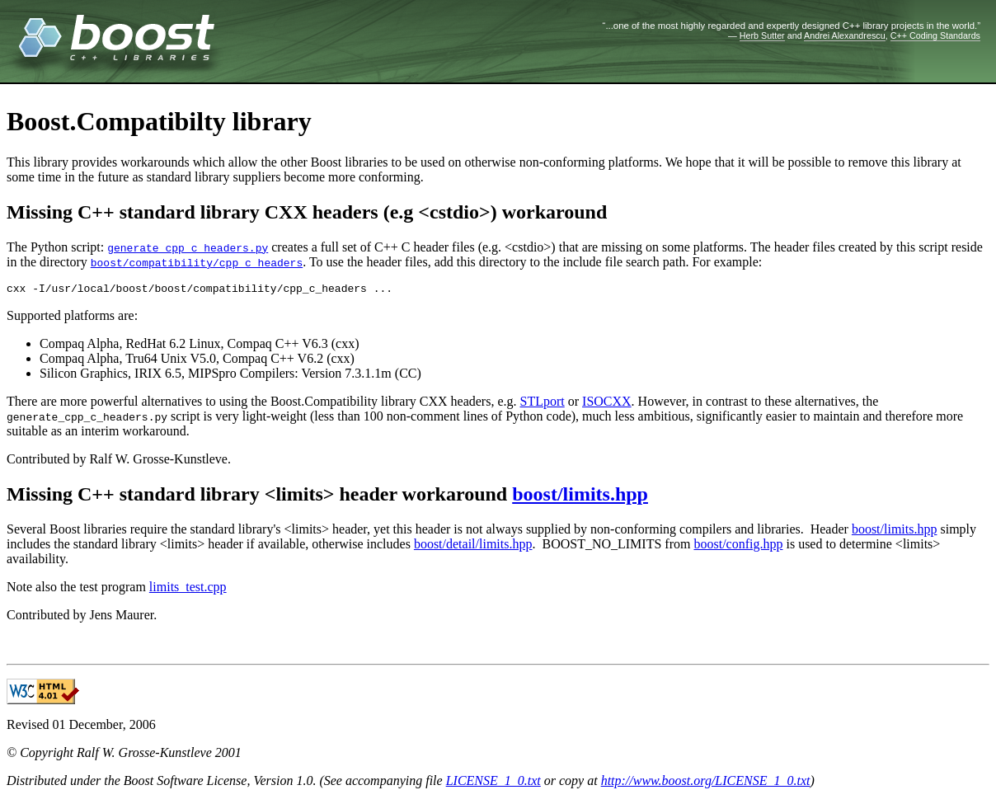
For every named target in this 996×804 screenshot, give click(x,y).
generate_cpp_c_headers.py (187, 247)
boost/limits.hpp (580, 496)
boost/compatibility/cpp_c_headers (197, 262)
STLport (542, 404)
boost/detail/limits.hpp (473, 546)
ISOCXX (607, 404)
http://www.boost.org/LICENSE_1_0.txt (705, 783)
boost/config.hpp (737, 546)
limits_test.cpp (188, 589)
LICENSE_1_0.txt (493, 783)
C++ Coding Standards (935, 35)
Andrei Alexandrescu (845, 35)
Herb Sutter (762, 35)
